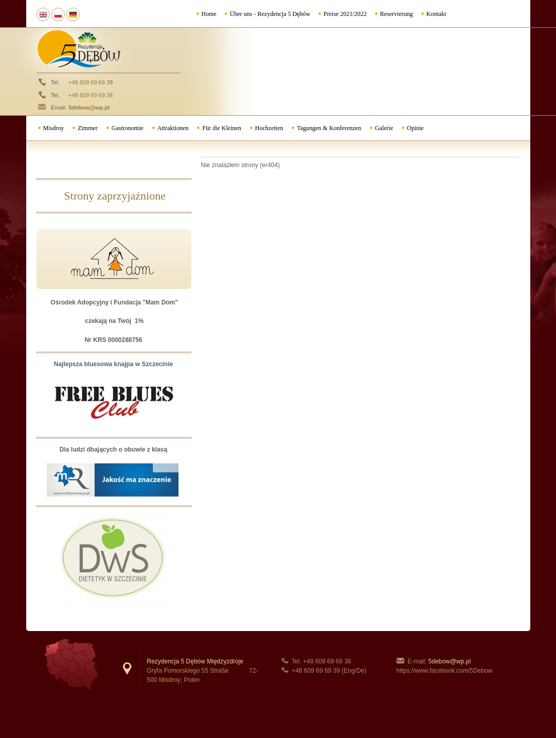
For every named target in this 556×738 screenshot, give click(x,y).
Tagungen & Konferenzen (329, 128)
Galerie (384, 128)
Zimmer (88, 128)
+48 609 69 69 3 (89, 82)
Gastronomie (128, 128)
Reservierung (396, 13)
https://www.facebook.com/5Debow (445, 670)
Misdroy (53, 128)
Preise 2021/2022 (345, 13)
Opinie (415, 128)
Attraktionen (173, 128)
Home (209, 13)
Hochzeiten (269, 128)
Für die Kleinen (221, 128)
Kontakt (436, 13)
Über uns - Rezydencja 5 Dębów (270, 13)
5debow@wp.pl (89, 107)
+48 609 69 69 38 (90, 95)
